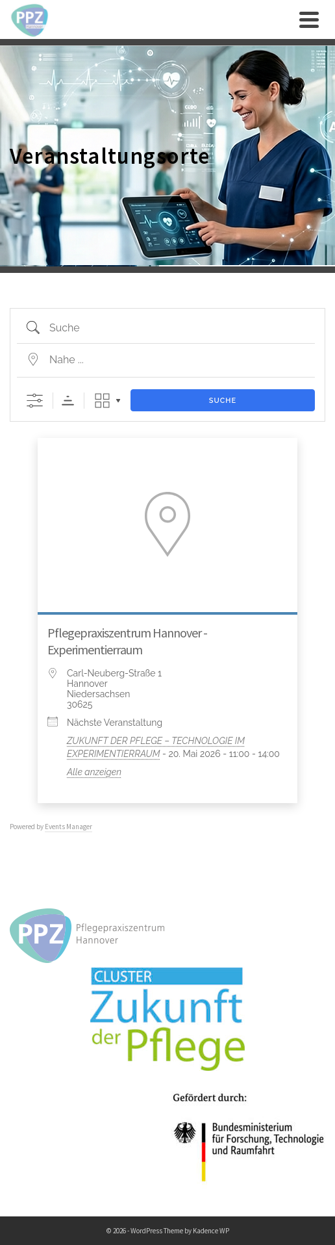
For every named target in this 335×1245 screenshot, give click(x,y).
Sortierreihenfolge (68, 400)
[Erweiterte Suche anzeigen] (35, 400)
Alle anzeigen (94, 772)
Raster (102, 400)
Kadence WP (211, 1230)
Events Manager (68, 826)
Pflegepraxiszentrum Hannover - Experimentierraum (127, 641)
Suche (222, 400)
